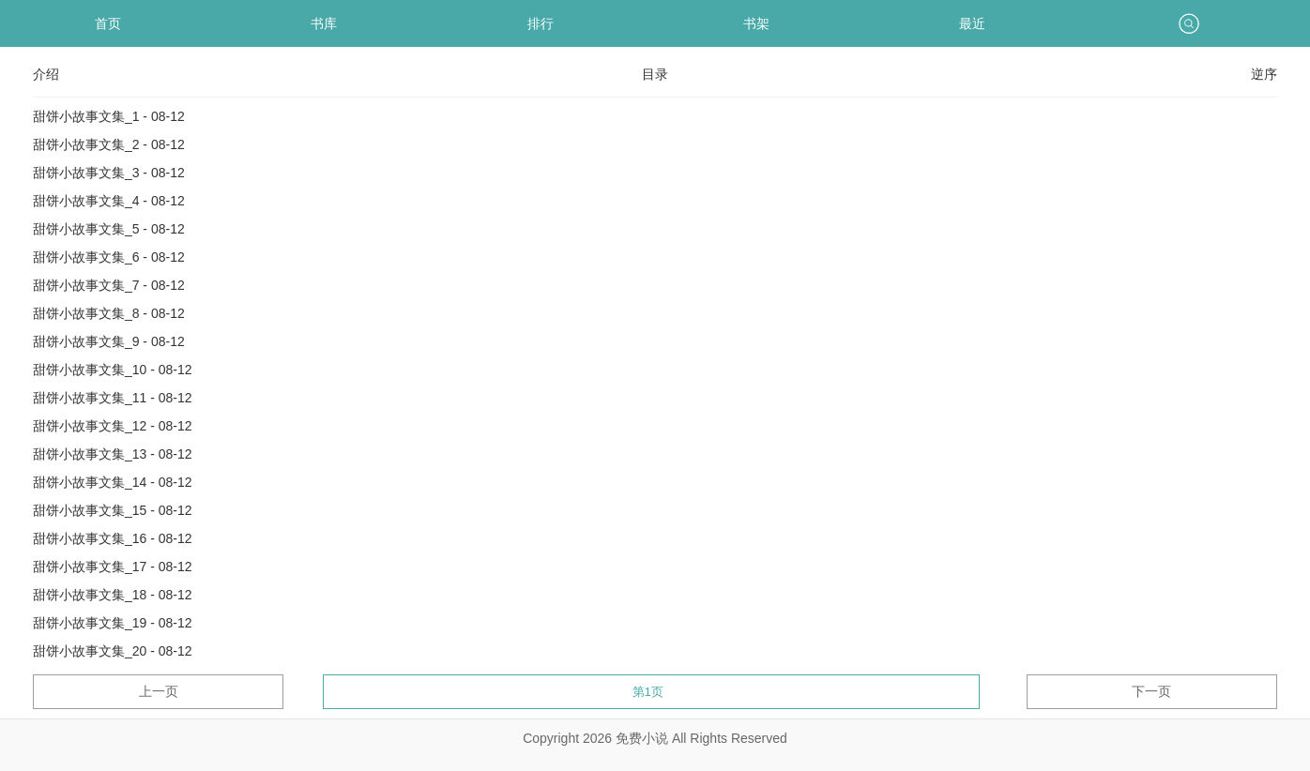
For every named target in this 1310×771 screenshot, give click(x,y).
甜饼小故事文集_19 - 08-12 (112, 622)
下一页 (1151, 691)
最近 (972, 23)
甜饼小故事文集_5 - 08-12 (109, 228)
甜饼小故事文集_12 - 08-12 (112, 425)
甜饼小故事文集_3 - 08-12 (109, 172)
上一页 (158, 691)
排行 (540, 23)
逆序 (1264, 74)
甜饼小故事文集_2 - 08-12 (109, 144)
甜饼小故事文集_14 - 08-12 (112, 482)
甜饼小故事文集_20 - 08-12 (112, 650)
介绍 (46, 74)
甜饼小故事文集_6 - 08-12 (109, 257)
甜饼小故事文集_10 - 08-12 (112, 369)
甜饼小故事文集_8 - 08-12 (109, 313)
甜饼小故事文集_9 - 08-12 (109, 341)
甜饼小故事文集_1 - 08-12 (109, 116)
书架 (756, 23)
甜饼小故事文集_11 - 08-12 (112, 397)
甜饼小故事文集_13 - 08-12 (112, 453)
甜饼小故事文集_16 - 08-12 (112, 538)
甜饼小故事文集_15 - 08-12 (112, 510)
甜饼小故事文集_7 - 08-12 (109, 285)
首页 (108, 23)
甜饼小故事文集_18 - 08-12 (112, 594)
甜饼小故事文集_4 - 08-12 (109, 200)
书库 (324, 23)
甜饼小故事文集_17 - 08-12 (112, 566)
